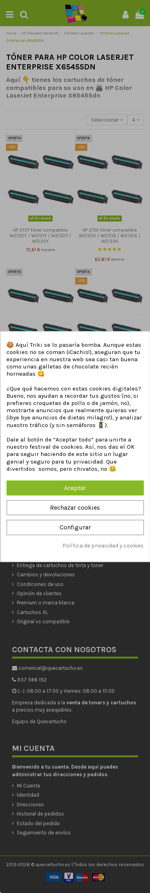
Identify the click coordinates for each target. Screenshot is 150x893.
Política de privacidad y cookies (103, 545)
